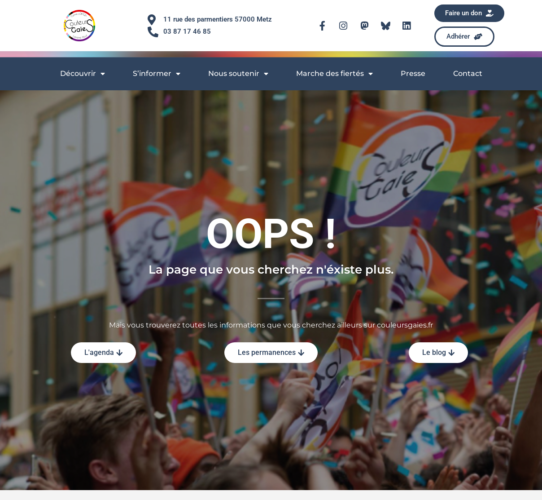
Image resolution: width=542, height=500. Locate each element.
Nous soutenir (238, 74)
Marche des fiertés (334, 74)
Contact (467, 73)
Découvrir (82, 74)
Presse (413, 73)
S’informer (156, 74)
